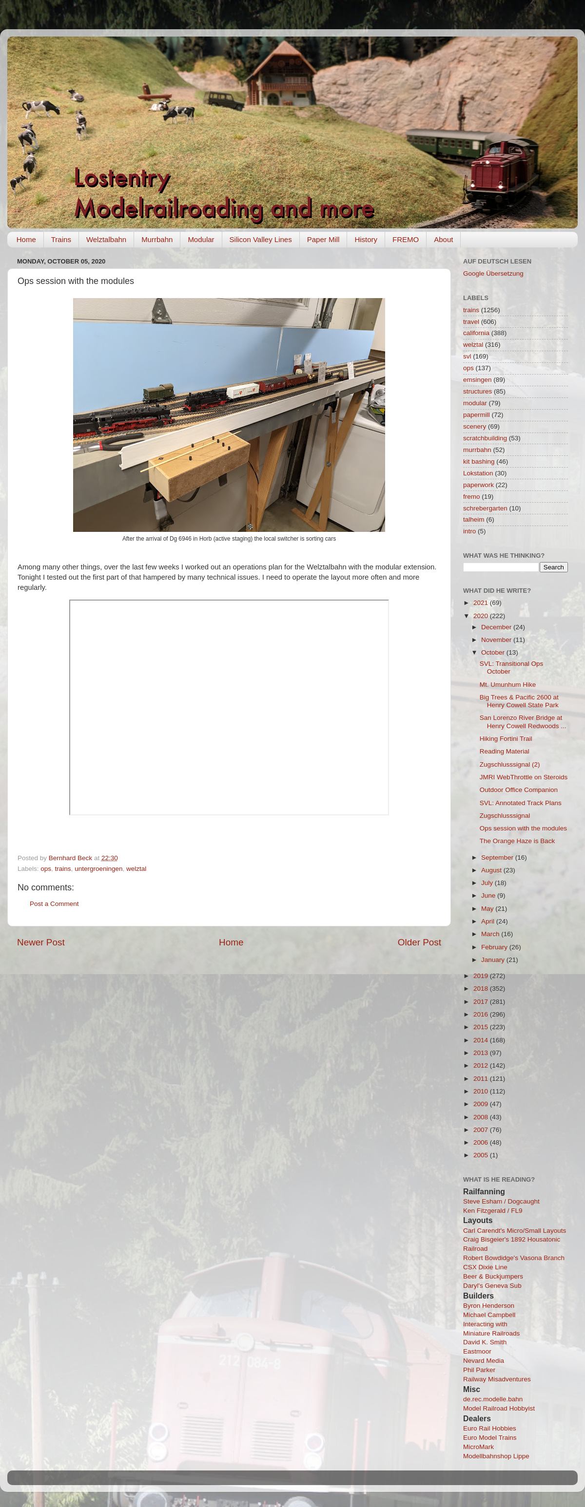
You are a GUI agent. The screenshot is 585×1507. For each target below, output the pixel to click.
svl (467, 356)
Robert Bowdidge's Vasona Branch (514, 1258)
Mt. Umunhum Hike (508, 684)
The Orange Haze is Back (517, 841)
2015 (481, 1027)
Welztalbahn (106, 239)
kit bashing (479, 461)
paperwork (478, 485)
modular (475, 403)
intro (469, 531)
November (497, 639)
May (488, 908)
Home (26, 239)
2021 (481, 602)
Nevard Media (483, 1360)
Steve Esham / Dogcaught (501, 1201)
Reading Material (504, 751)
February (495, 947)
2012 (481, 1065)
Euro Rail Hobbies (489, 1428)
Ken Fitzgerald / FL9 (493, 1210)
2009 (481, 1104)
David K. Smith (485, 1342)
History (365, 239)
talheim (474, 519)
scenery (474, 426)
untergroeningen (98, 868)
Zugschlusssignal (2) (510, 764)
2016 (481, 1014)
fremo (471, 496)
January (494, 959)
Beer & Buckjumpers (493, 1276)
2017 (481, 1001)
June (489, 895)
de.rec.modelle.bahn (493, 1399)
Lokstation (478, 473)
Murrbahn (157, 239)
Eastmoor (477, 1351)
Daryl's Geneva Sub (492, 1285)
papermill (476, 414)
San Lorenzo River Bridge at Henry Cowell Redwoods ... (523, 721)
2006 (481, 1142)
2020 (481, 616)
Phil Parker (479, 1370)
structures (477, 391)
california (476, 333)
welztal (136, 868)
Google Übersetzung (493, 273)
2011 (481, 1078)
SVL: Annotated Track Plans (521, 803)
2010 (481, 1091)
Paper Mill (323, 239)
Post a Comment (54, 903)
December (497, 627)
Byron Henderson (488, 1305)
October (494, 652)
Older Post (419, 942)
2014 (481, 1040)
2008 (481, 1117)
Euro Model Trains (490, 1437)
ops (45, 868)
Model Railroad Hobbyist (499, 1408)
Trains (61, 239)
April (488, 921)
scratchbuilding (485, 438)
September (498, 857)
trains (63, 868)
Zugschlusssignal (505, 815)
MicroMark (478, 1446)
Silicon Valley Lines (261, 239)
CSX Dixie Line (485, 1267)
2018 (481, 988)
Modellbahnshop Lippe (496, 1456)
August (492, 870)
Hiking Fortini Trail (506, 738)
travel (471, 321)
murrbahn (477, 449)
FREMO (405, 239)
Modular (201, 239)
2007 (481, 1129)
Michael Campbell (489, 1315)
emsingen (477, 379)
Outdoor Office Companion (519, 789)
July (488, 882)
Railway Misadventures (497, 1379)
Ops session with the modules (523, 828)
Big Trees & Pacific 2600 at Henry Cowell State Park (519, 701)
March (491, 934)
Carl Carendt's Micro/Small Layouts (514, 1230)
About (443, 239)
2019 (481, 976)
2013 (481, 1052)
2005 (481, 1155)
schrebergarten (485, 508)
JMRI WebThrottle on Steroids (524, 777)
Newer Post (41, 942)
